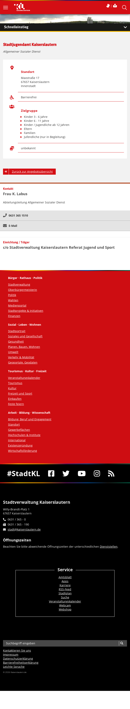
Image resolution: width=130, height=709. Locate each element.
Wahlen (13, 300)
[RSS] (111, 473)
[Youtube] (82, 473)
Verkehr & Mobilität (21, 357)
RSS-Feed (65, 589)
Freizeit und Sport (20, 393)
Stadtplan (65, 593)
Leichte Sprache (14, 667)
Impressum (10, 654)
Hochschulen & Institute (24, 435)
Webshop (65, 609)
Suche (65, 597)
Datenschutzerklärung (18, 658)
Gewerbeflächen (19, 430)
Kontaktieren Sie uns (17, 650)
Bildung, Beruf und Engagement (29, 419)
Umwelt (13, 352)
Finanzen (14, 316)
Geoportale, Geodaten (22, 362)
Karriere (65, 585)
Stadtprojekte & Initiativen (25, 311)
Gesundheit (16, 341)
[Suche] (121, 643)
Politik (12, 295)
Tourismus (15, 383)
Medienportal (17, 305)
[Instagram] (97, 473)
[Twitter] (66, 473)
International (17, 440)
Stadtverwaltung (19, 284)
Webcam (65, 605)
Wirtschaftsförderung (22, 451)
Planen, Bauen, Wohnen (24, 347)
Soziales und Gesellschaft (25, 336)
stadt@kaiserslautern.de (24, 529)
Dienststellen (109, 546)
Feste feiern (16, 404)
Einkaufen (15, 399)
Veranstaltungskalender (24, 378)
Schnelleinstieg (67, 27)
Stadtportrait (16, 331)
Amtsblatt (65, 577)
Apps (65, 581)
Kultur (12, 388)
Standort (14, 424)
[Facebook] (51, 473)
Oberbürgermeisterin (22, 290)
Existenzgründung (20, 445)
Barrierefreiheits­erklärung (20, 662)
